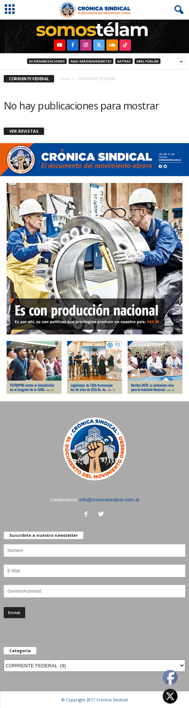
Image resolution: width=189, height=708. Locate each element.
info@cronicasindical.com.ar (109, 499)
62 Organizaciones (47, 61)
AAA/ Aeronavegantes (91, 61)
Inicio (65, 78)
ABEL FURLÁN (147, 61)
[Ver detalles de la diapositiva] (94, 36)
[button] (177, 10)
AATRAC (124, 61)
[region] (94, 36)
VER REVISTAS (24, 131)
